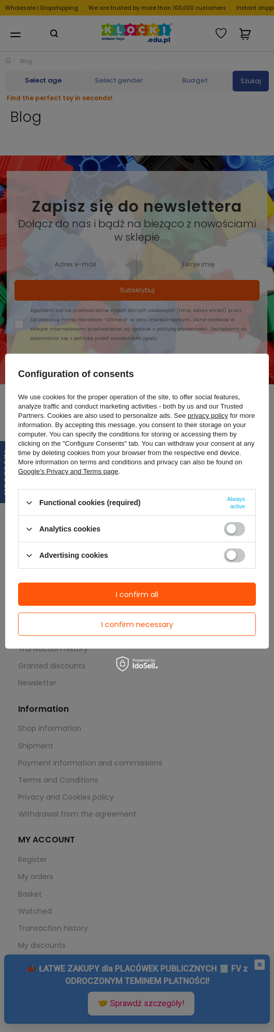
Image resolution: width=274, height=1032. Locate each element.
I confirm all (137, 594)
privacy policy (208, 415)
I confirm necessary (137, 624)
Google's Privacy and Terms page (68, 471)
